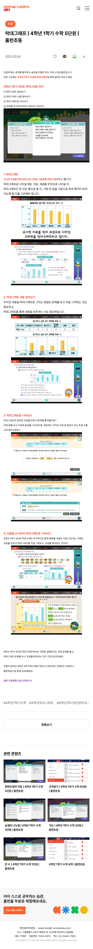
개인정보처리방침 (27, 928)
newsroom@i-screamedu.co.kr (54, 928)
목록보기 (46, 725)
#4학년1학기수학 (15, 703)
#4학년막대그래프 (41, 703)
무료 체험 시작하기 (14, 910)
